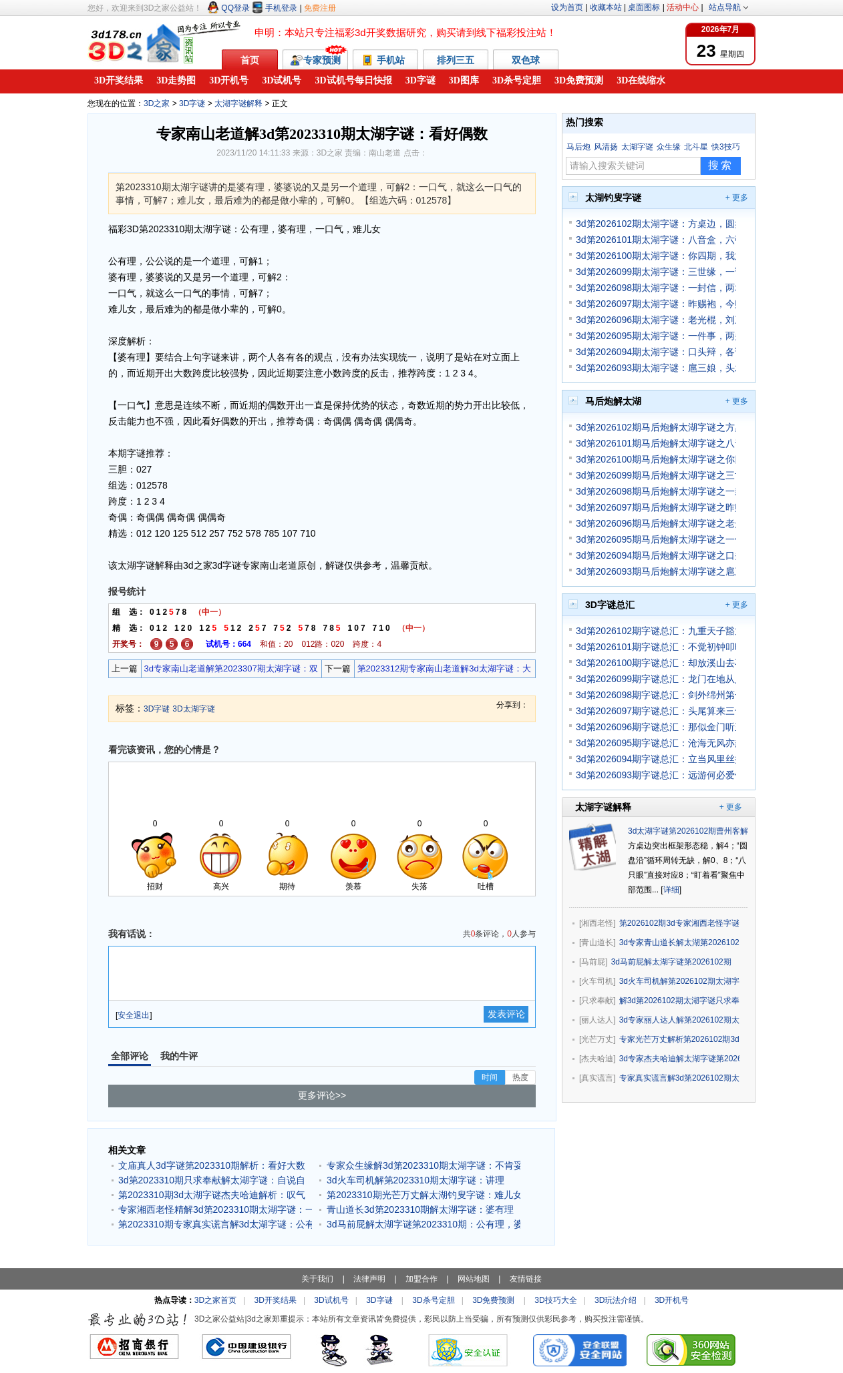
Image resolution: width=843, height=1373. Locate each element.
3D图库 (464, 80)
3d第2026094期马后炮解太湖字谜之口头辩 (656, 555)
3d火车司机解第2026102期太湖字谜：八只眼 (679, 981)
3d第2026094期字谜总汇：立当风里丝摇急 (656, 759)
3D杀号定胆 (516, 80)
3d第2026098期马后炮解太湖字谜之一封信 (656, 491)
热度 (520, 1077)
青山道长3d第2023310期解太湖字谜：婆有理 (420, 1209)
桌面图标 (644, 7)
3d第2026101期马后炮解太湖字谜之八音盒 (656, 443)
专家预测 (316, 61)
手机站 (385, 61)
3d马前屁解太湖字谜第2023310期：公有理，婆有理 (423, 1224)
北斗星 (696, 147)
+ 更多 (736, 197)
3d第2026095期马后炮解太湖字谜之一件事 (656, 539)
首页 (249, 60)
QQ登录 (229, 8)
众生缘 (669, 147)
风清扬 (606, 147)
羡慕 (353, 886)
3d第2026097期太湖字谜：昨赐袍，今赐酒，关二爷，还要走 (656, 303)
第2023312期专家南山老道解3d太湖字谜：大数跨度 (443, 670)
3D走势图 (176, 80)
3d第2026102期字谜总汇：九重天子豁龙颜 (656, 630)
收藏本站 (606, 7)
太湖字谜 (637, 147)
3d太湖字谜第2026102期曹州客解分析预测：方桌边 (720, 831)
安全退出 (134, 1015)
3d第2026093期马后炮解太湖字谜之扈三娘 (656, 571)
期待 (287, 886)
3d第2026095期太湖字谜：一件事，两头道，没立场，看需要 (656, 335)
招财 (155, 886)
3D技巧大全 (555, 1300)
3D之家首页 (215, 1300)
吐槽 (486, 886)
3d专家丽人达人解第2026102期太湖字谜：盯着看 (679, 1020)
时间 (490, 1077)
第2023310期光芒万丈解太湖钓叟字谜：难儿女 (423, 1194)
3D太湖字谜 (193, 709)
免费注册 (320, 8)
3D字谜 (420, 80)
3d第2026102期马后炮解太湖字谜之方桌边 (656, 427)
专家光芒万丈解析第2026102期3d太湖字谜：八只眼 (679, 1039)
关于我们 (317, 1279)
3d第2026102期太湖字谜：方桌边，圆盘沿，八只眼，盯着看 (656, 223)
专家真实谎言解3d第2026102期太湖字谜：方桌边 (679, 1078)
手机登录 (274, 8)
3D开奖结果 (118, 80)
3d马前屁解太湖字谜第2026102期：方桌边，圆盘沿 (671, 962)
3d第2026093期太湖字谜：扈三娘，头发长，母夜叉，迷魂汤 (656, 367)
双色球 (526, 60)
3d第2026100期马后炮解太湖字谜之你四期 (656, 459)
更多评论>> (322, 1095)
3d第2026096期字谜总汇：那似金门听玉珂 (656, 727)
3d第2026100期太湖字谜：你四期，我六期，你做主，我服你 (656, 255)
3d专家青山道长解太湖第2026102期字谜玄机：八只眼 (679, 942)
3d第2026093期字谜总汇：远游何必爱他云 (656, 775)
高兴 (221, 886)
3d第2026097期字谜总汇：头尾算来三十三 (656, 711)
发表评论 (506, 1014)
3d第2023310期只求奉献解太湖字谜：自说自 (211, 1180)
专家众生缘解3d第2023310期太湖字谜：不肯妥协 (423, 1165)
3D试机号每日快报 (353, 80)
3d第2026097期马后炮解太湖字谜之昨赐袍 (656, 507)
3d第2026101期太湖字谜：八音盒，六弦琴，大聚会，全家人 (656, 239)
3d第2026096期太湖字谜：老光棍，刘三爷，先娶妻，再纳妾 (656, 319)
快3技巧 (725, 147)
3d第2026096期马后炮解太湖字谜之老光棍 (656, 523)
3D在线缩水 (641, 80)
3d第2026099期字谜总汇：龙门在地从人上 (656, 678)
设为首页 (567, 7)
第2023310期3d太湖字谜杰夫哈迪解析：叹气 (211, 1194)
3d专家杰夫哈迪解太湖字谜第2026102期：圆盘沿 (679, 1058)
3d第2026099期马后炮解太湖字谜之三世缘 (656, 475)
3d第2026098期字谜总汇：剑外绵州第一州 (656, 695)
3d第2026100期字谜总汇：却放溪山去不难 (656, 662)
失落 (419, 886)
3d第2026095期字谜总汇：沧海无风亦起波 (656, 743)
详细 (671, 889)
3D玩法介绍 (616, 1300)
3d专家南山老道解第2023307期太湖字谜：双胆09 (230, 670)
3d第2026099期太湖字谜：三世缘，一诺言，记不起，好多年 (656, 271)
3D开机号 (228, 80)
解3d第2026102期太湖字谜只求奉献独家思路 (679, 1000)
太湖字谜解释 (238, 103)
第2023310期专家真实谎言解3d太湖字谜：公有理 (215, 1224)
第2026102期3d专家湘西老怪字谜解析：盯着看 (679, 923)
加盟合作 (421, 1279)
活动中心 (683, 7)
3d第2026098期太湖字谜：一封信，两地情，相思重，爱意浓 (656, 287)
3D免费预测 (578, 80)
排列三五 (455, 60)
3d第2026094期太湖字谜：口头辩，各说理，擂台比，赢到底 (656, 351)
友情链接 (526, 1279)
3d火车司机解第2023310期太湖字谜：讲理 (415, 1180)
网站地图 (474, 1279)
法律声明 (369, 1279)
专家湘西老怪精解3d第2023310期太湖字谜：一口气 (215, 1209)
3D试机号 (281, 80)
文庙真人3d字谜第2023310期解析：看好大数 (211, 1165)
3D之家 (157, 103)
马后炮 (578, 147)
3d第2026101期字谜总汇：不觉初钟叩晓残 (656, 646)
